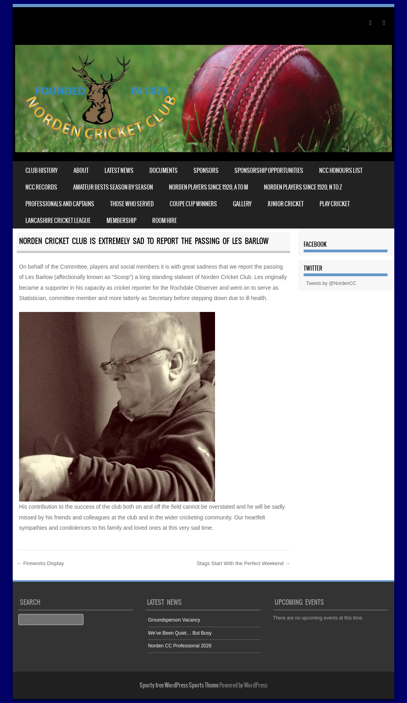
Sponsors (206, 170)
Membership (121, 220)
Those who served (132, 203)
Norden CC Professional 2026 (179, 646)
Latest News (119, 170)
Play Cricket (335, 203)
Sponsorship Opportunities (269, 170)
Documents (163, 170)
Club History (41, 170)
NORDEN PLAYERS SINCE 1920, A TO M (208, 187)
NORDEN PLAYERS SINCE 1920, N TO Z (303, 187)
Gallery (242, 203)
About (81, 170)
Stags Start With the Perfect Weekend (243, 563)
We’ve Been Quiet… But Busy (179, 633)
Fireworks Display (40, 563)
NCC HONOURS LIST (340, 170)
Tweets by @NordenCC (331, 283)
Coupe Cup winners (193, 203)
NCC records (41, 187)
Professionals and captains (59, 203)
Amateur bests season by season (113, 187)
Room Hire (164, 220)
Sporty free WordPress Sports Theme (179, 685)
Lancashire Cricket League (58, 220)
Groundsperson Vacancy (174, 620)
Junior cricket (285, 203)
